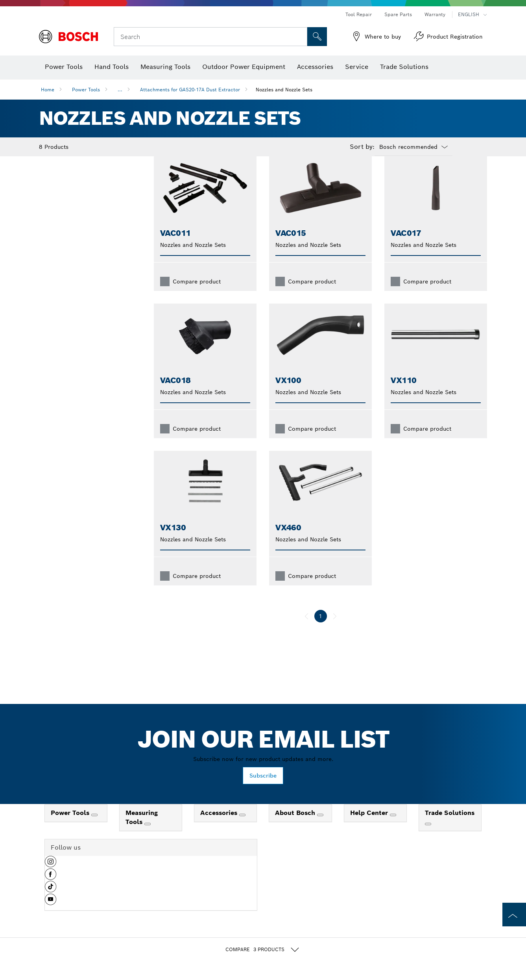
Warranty (434, 14)
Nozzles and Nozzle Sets (284, 90)
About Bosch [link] (296, 825)
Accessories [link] (219, 825)
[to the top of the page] (514, 914)
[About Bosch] (320, 827)
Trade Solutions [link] (449, 825)
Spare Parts (398, 14)
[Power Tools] (94, 827)
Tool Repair (358, 14)
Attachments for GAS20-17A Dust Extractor (190, 90)
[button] (50, 877)
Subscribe (263, 788)
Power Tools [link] (71, 825)
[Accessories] (242, 827)
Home (47, 90)
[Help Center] (393, 827)
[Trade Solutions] (428, 836)
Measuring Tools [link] (142, 830)
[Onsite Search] (317, 36)
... (120, 90)
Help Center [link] (370, 825)
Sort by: (362, 147)
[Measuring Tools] (147, 836)
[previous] (306, 628)
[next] (335, 628)
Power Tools (86, 90)
